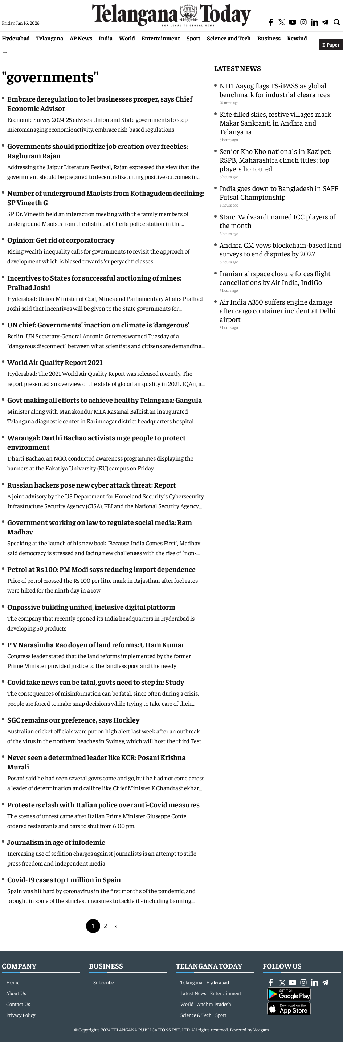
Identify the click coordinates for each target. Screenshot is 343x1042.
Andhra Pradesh (214, 1004)
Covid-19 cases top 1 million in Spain (64, 879)
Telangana (49, 37)
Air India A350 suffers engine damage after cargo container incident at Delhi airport (278, 310)
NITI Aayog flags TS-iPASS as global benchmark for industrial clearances (275, 90)
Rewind (297, 37)
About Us (16, 993)
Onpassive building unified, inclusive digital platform (91, 606)
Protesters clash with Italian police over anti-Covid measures (103, 804)
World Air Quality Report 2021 (55, 361)
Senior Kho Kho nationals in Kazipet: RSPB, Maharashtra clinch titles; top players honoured (275, 159)
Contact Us (18, 1004)
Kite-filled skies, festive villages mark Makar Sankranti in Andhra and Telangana (275, 122)
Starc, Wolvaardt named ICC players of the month (277, 221)
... (5, 50)
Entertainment (161, 37)
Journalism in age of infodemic (56, 841)
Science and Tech (229, 37)
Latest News (237, 67)
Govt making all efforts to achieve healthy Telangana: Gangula (104, 399)
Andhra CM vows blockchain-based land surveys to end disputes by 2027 (280, 249)
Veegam (261, 1029)
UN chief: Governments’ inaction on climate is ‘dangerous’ (98, 324)
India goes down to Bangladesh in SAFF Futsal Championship (279, 192)
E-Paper (330, 44)
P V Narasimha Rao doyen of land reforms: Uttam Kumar (95, 644)
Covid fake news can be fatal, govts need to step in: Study (95, 681)
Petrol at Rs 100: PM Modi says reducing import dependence (101, 568)
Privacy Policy (20, 1014)
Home (12, 982)
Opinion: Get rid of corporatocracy (60, 239)
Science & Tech (196, 1014)
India (106, 37)
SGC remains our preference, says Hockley (73, 719)
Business (269, 37)
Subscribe (103, 982)
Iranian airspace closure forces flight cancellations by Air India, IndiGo (275, 277)
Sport (193, 37)
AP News (81, 37)
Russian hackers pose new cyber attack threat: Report (91, 484)
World (127, 37)
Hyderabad (16, 37)
